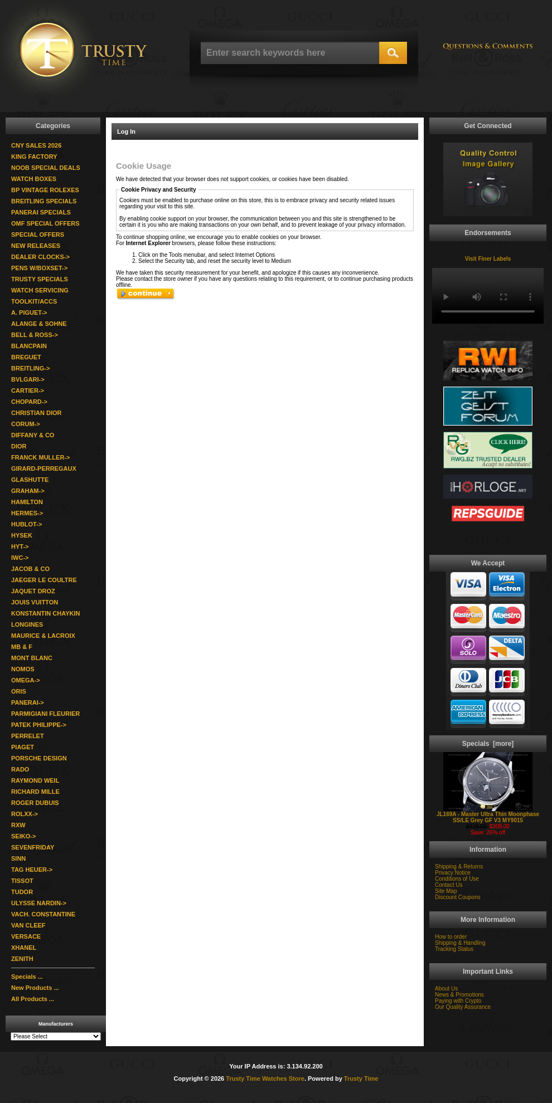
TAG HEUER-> (31, 869)
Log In (126, 131)
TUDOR (22, 892)
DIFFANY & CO (32, 435)
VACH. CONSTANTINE (43, 914)
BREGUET (26, 357)
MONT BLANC (31, 658)
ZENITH (22, 958)
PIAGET (22, 747)
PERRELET (27, 736)
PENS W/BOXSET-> (39, 268)
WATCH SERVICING (40, 290)
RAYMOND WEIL (35, 780)
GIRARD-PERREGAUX (43, 468)
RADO (20, 769)
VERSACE (26, 936)
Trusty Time (361, 1078)
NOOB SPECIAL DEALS (45, 167)
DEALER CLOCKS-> (40, 256)
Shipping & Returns (459, 866)
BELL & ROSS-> (34, 334)
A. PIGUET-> (29, 312)
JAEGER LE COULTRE (44, 580)
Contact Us (448, 885)
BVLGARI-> (28, 379)
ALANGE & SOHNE (39, 323)
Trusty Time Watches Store (265, 1078)
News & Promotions (459, 995)
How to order (451, 937)
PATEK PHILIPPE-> (38, 724)
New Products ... (35, 987)
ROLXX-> (24, 814)
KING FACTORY (34, 156)
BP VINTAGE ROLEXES (45, 190)
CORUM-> (25, 424)
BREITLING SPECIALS (43, 201)
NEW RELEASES (35, 245)
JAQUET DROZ (33, 591)
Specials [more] (488, 744)
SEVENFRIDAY (32, 847)
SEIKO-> (23, 836)
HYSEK (21, 535)
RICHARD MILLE (35, 791)
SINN (18, 858)
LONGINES (27, 624)
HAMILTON (27, 502)
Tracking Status (454, 949)
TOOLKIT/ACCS (34, 301)
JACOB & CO (30, 568)
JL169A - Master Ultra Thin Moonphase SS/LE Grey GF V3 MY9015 (488, 814)
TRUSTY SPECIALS (39, 279)
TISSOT (22, 880)
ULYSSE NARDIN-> (38, 903)
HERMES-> (27, 513)
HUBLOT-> (26, 524)
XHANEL (23, 947)
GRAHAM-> (28, 490)
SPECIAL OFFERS (37, 234)
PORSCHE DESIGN (39, 758)
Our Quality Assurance (463, 1007)
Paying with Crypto (458, 1001)
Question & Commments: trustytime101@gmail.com (487, 52)
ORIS (18, 691)
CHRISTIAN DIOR (36, 412)
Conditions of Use (457, 879)
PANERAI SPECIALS (41, 212)
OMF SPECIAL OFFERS (45, 223)
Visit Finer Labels (488, 259)
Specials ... (27, 976)
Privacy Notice (453, 873)
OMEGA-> (25, 680)
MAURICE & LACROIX (43, 635)
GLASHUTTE (30, 479)
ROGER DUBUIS (35, 802)
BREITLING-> (30, 368)
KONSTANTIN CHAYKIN (45, 613)
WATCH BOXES (33, 178)
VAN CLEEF (28, 925)
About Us (446, 988)
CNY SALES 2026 (36, 145)
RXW (18, 825)
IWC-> (19, 557)
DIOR (19, 446)
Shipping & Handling (460, 943)
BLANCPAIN (29, 346)
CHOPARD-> (29, 401)
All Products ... (32, 998)
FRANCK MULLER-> (40, 457)
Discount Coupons (458, 897)
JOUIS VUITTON (34, 602)
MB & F (21, 646)
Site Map (446, 891)
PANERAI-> (27, 702)
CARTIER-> (27, 390)
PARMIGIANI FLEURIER (45, 713)
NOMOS (23, 669)
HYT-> (19, 546)
